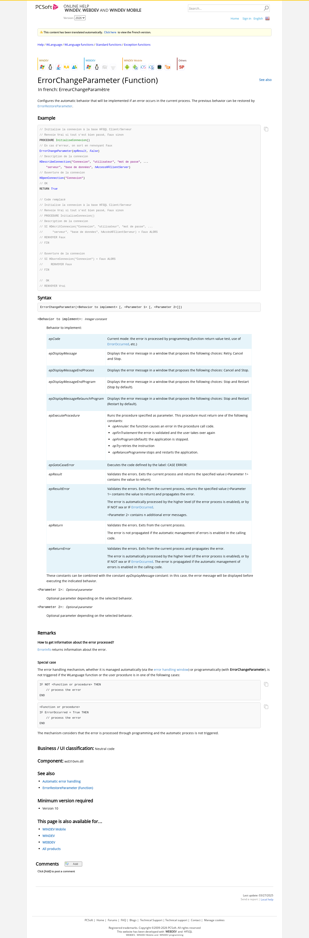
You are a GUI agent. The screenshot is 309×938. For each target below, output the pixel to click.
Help (41, 45)
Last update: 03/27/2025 (258, 901)
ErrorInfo (44, 655)
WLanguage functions (78, 45)
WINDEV (48, 842)
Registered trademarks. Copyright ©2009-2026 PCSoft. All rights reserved (155, 928)
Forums (112, 920)
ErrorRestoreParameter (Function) (67, 794)
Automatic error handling (61, 787)
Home (235, 18)
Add (71, 870)
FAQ (123, 920)
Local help (267, 905)
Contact (196, 920)
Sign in (247, 18)
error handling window (171, 675)
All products (51, 855)
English (258, 18)
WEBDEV (48, 848)
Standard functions (108, 45)
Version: (69, 18)
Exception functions (137, 45)
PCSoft (89, 920)
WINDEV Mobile (54, 835)
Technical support (176, 920)
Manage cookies (214, 920)
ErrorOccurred (118, 350)
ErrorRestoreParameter (55, 106)
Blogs (133, 920)
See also (265, 80)
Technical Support (151, 920)
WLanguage (54, 45)
